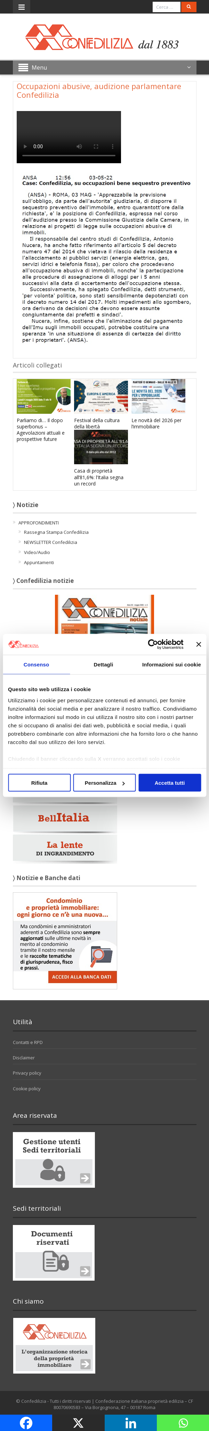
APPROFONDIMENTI (38, 523)
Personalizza (105, 783)
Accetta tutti (170, 783)
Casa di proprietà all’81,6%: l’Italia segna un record (98, 477)
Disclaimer (24, 1057)
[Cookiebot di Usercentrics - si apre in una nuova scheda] (152, 644)
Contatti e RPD (28, 1042)
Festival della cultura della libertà (97, 423)
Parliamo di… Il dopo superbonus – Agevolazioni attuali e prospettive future (41, 430)
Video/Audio (37, 552)
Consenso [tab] (36, 664)
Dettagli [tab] (103, 664)
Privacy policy (27, 1073)
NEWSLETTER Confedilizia (50, 542)
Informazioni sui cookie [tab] (171, 664)
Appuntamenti (39, 562)
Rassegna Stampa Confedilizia (56, 532)
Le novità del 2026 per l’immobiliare (156, 423)
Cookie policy (27, 1088)
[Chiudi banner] (198, 644)
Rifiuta (39, 783)
